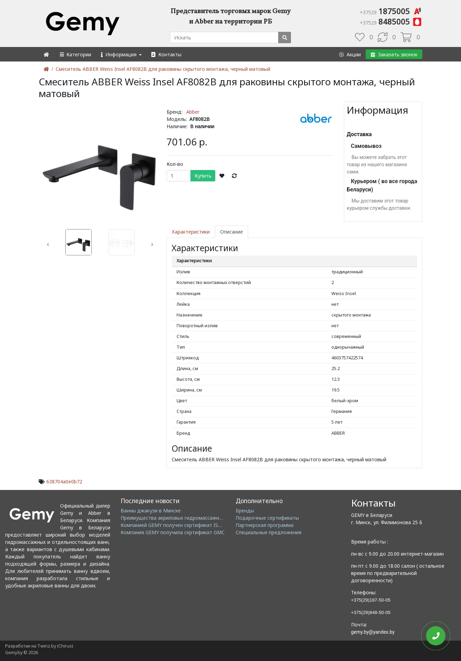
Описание (231, 231)
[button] (75, 54)
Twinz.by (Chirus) (55, 646)
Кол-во (175, 164)
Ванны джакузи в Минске (151, 510)
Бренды (245, 510)
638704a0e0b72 (64, 481)
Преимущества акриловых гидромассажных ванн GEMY (186, 517)
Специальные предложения (268, 532)
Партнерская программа (264, 525)
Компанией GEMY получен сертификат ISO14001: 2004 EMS (191, 525)
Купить (203, 175)
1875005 (391, 11)
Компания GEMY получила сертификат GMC (173, 532)
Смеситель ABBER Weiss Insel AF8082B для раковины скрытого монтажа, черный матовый (163, 69)
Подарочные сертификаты (267, 517)
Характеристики (191, 231)
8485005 (391, 21)
